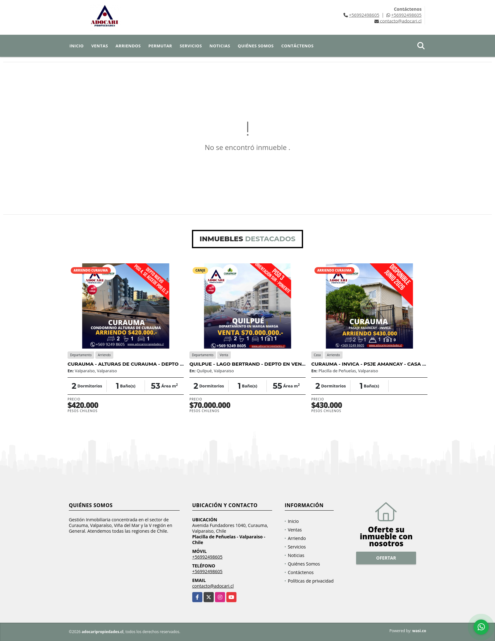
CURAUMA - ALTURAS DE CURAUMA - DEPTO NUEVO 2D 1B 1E (143, 364)
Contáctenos (297, 46)
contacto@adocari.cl (213, 586)
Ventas (99, 46)
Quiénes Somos (256, 46)
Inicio (76, 46)
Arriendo (297, 538)
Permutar (160, 46)
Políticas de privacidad (311, 581)
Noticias (220, 46)
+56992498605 (364, 15)
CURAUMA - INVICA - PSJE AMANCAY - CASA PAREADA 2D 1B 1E (389, 364)
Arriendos (128, 46)
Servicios (191, 46)
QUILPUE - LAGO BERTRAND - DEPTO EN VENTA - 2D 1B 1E (260, 364)
